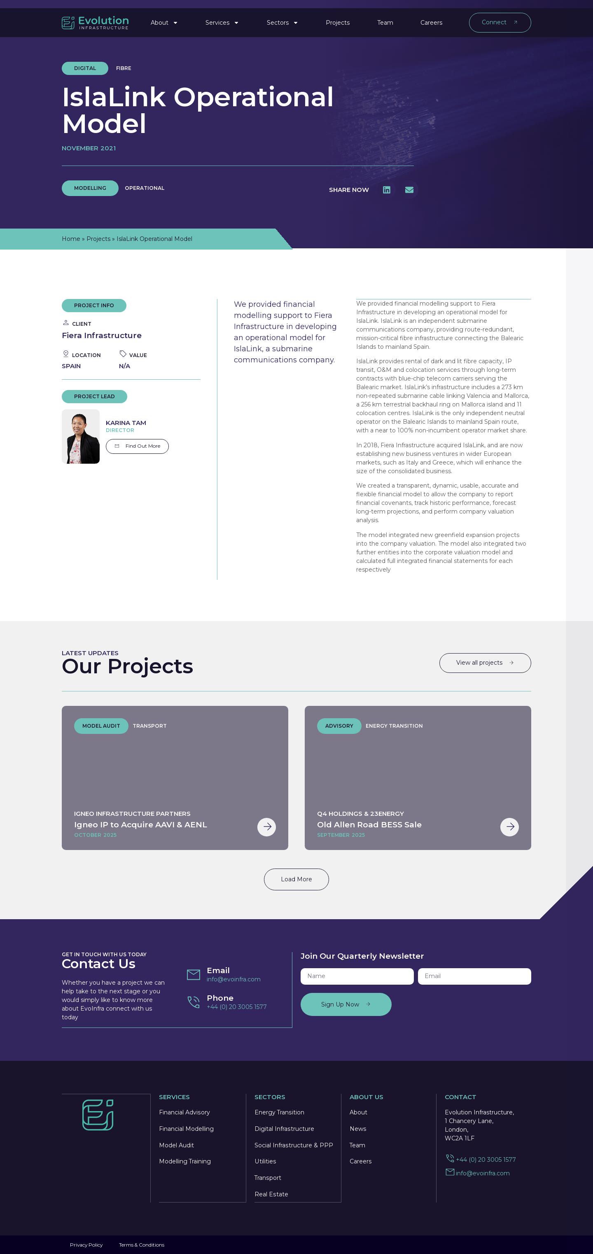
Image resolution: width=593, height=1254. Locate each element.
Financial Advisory (184, 1111)
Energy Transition (279, 1111)
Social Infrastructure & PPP (293, 1144)
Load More (296, 879)
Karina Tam (126, 423)
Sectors (283, 18)
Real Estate (271, 1194)
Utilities (264, 1161)
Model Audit (176, 1144)
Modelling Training (185, 1161)
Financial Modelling (186, 1128)
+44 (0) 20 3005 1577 (237, 1006)
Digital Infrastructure (284, 1128)
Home (71, 239)
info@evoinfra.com (234, 979)
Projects (338, 18)
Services (222, 18)
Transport (267, 1177)
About (164, 18)
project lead (94, 396)
